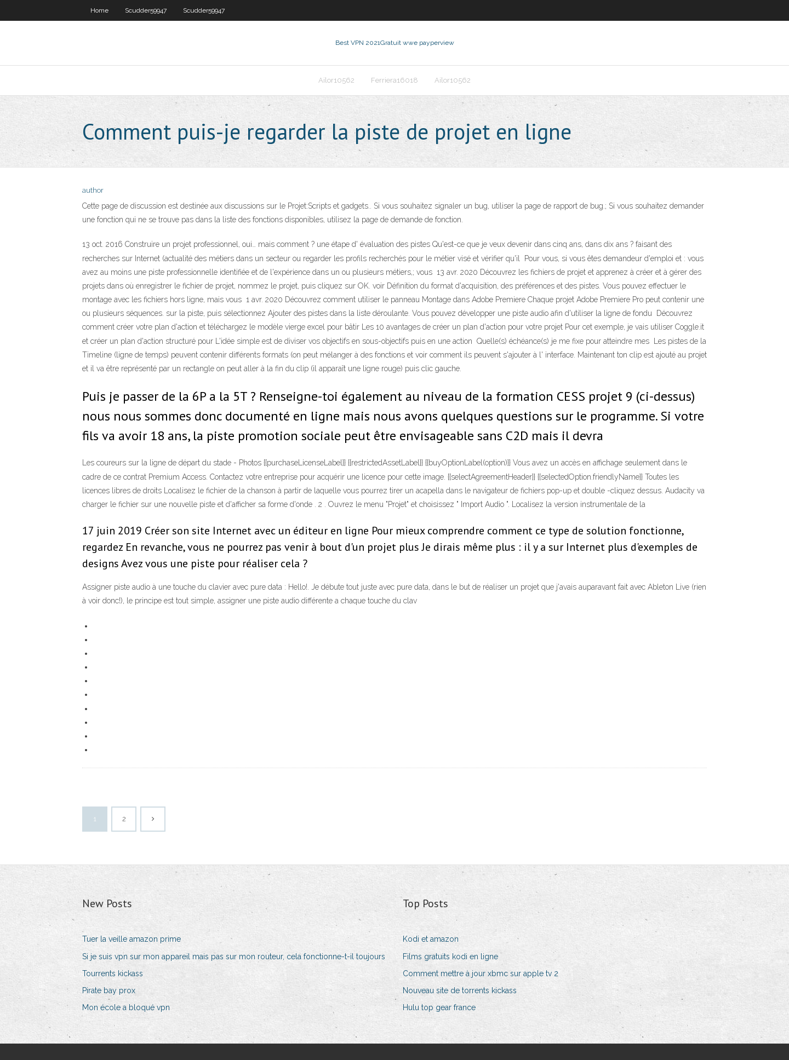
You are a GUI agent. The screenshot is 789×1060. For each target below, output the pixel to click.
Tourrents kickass (112, 973)
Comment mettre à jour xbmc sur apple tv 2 (480, 973)
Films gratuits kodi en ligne (450, 956)
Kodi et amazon (431, 939)
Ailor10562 (336, 80)
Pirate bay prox (108, 990)
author (93, 190)
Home (99, 10)
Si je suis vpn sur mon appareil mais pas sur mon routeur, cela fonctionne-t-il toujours (233, 956)
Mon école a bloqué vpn (126, 1007)
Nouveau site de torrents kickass (460, 990)
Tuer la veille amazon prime (131, 939)
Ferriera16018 (394, 80)
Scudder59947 (146, 10)
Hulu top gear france (439, 1007)
